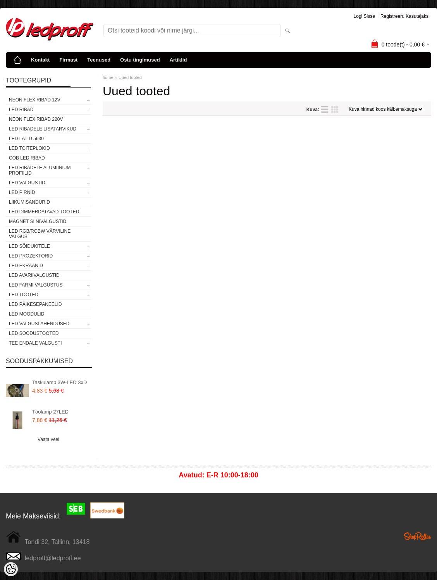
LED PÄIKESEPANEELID (35, 304)
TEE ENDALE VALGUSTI (35, 343)
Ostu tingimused (140, 60)
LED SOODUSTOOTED (33, 333)
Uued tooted (130, 77)
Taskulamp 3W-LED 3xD (59, 382)
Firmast (68, 60)
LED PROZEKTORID (31, 256)
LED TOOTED (23, 294)
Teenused (98, 60)
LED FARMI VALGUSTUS (35, 285)
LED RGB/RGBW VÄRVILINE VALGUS (40, 233)
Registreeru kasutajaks (404, 16)
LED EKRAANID (26, 265)
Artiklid (178, 60)
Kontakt (40, 60)
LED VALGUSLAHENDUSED (39, 323)
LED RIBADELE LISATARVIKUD (42, 129)
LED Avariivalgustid (34, 275)
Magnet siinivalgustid (37, 221)
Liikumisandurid (29, 202)
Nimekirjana (324, 109)
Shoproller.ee (417, 536)
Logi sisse (364, 16)
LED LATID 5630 (26, 138)
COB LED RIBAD (27, 158)
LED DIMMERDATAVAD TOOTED (44, 211)
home (108, 77)
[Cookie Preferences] (11, 569)
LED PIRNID (22, 192)
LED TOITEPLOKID (29, 148)
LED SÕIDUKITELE (29, 246)
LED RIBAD (21, 109)
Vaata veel (48, 439)
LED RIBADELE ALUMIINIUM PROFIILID (40, 170)
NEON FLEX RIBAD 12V (34, 100)
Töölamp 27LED (50, 412)
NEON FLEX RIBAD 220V (36, 119)
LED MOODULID (26, 314)
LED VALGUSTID (27, 182)
